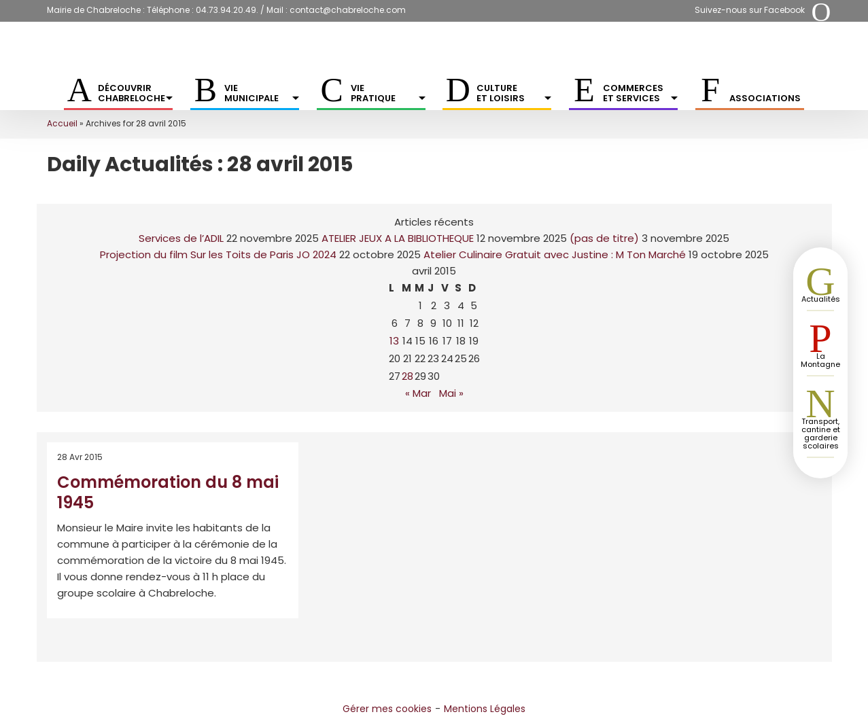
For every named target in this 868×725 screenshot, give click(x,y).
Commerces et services (640, 93)
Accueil (62, 123)
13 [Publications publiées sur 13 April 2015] (394, 341)
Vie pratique (388, 93)
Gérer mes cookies (387, 708)
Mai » (451, 393)
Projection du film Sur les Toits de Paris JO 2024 (218, 254)
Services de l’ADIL (181, 238)
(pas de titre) (604, 238)
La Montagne (820, 360)
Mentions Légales (484, 708)
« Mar (418, 393)
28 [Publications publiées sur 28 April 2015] (407, 376)
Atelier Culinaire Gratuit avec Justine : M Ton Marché (554, 254)
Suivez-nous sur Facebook (750, 10)
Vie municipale (261, 93)
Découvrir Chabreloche (135, 93)
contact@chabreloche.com (348, 10)
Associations (765, 98)
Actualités (820, 299)
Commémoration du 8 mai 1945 (168, 492)
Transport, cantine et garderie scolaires (820, 433)
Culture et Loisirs (513, 93)
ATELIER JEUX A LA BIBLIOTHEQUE (398, 238)
